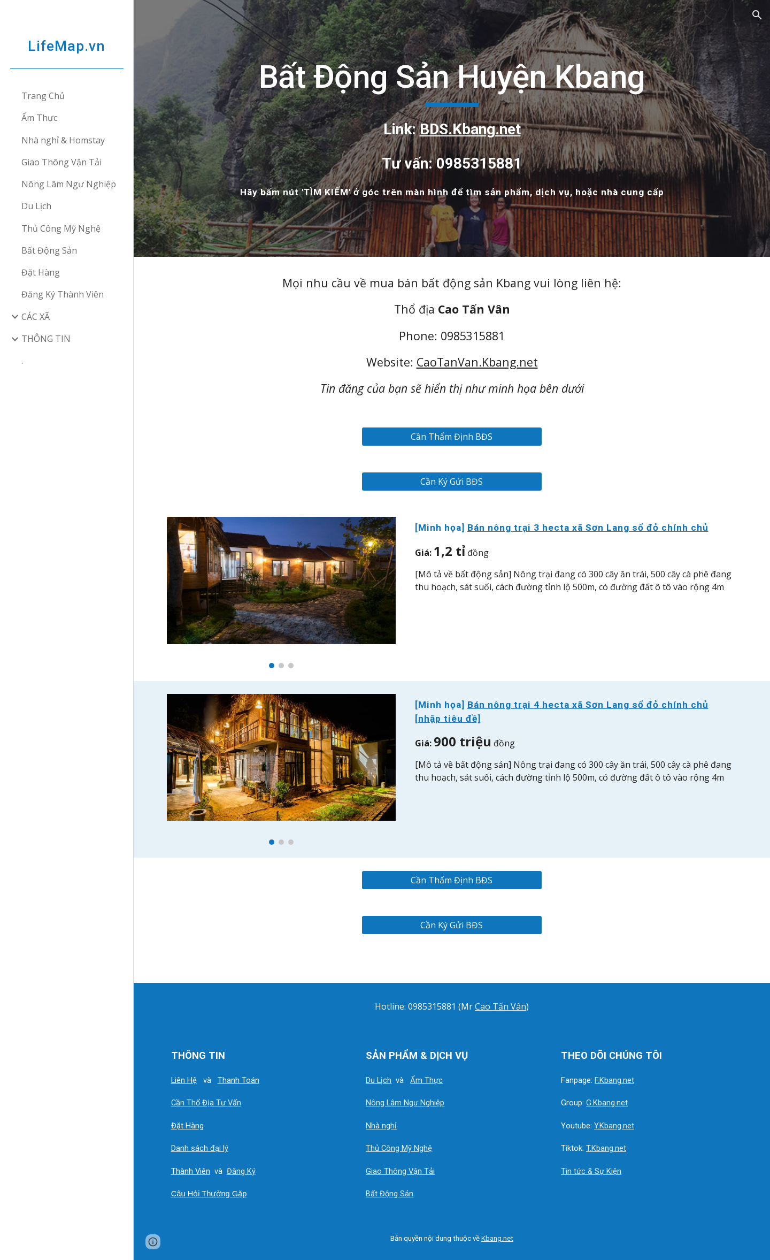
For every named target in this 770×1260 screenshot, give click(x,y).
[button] (757, 15)
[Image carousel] (281, 592)
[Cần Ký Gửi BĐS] (451, 481)
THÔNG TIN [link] (46, 339)
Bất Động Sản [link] (49, 250)
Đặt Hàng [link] (40, 272)
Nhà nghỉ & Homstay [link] (63, 140)
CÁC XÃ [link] (35, 317)
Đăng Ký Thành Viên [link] (62, 294)
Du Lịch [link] (36, 206)
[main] (452, 128)
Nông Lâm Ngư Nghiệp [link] (68, 184)
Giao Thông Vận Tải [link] (61, 162)
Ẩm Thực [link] (39, 118)
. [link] (22, 360)
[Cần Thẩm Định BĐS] (451, 436)
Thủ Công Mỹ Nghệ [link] (61, 228)
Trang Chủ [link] (43, 96)
